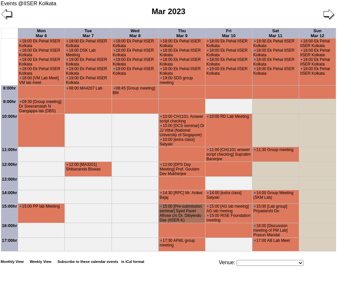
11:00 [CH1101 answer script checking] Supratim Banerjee (228, 154)
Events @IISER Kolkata (28, 3)
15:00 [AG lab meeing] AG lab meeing (227, 208)
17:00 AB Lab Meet (272, 240)
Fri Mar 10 (228, 33)
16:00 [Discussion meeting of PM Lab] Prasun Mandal (270, 230)
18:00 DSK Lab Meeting (80, 52)
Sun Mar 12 (317, 33)
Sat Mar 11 (275, 33)
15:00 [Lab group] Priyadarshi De (270, 208)
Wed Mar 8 (135, 33)
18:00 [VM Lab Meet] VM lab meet (39, 80)
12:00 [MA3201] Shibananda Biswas (83, 166)
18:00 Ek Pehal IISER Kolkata (315, 43)
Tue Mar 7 (88, 33)
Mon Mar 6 (41, 33)
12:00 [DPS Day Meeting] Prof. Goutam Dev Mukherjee (179, 169)
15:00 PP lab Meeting (40, 206)
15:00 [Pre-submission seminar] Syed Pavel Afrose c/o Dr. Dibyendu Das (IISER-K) (181, 213)
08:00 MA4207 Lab (84, 88)
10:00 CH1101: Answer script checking (181, 118)
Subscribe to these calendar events (101, 262)
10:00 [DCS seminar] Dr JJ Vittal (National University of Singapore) (182, 130)
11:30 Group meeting (274, 149)
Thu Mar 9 (182, 33)
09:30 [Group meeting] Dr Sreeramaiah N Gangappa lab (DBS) (40, 106)
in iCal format (132, 262)
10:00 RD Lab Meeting (228, 116)
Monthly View (12, 262)
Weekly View (40, 262)
